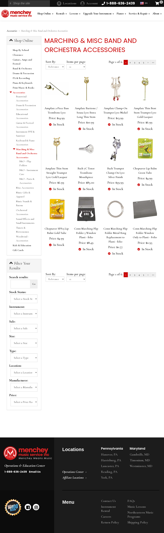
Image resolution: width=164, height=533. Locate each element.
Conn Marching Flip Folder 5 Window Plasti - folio (86, 233)
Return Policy (110, 522)
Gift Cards (18, 250)
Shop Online (21, 40)
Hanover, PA (109, 454)
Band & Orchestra (22, 68)
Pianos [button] (121, 13)
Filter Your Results (19, 266)
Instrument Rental (108, 509)
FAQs (131, 501)
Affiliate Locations (73, 478)
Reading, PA (109, 472)
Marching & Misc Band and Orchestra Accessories (26, 153)
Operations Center (73, 472)
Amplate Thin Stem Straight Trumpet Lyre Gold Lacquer (56, 173)
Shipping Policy (137, 522)
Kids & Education (22, 245)
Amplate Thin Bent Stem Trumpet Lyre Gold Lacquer (145, 112)
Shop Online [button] (45, 13)
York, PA (106, 478)
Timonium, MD (140, 460)
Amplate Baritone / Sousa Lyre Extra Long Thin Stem (86, 112)
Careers (106, 517)
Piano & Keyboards (23, 83)
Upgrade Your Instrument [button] (98, 13)
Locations (69, 3)
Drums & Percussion (23, 73)
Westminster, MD (141, 466)
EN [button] (145, 3)
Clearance (18, 55)
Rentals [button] (61, 13)
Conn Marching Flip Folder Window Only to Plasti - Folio (145, 233)
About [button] (157, 13)
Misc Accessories (25, 187)
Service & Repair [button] (139, 13)
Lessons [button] (75, 13)
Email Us (35, 472)
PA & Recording (21, 78)
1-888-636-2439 (15, 472)
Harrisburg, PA (111, 460)
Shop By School (21, 50)
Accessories (12, 30)
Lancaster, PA (110, 466)
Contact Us (108, 501)
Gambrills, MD (139, 454)
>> (153, 62)
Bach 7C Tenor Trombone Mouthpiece (86, 173)
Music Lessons (136, 507)
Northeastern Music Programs (140, 515)
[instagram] (36, 507)
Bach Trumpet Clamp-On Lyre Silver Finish (115, 173)
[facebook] (28, 507)
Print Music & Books (23, 87)
